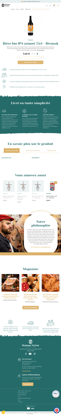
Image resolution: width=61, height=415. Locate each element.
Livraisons (20, 401)
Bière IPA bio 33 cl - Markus (37, 197)
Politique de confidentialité (24, 398)
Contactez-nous (26, 370)
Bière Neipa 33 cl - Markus (51, 197)
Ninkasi (5, 193)
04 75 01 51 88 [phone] (25, 364)
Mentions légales (22, 394)
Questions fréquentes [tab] (32, 150)
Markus (34, 193)
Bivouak (30, 40)
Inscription (28, 384)
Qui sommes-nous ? (23, 392)
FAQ (19, 400)
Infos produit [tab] (51, 150)
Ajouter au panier (30, 62)
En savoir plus (40, 50)
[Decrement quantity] (19, 57)
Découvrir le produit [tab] (12, 150)
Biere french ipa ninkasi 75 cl (8, 197)
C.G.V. (19, 396)
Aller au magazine (30, 307)
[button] (3, 412)
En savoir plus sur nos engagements (41, 246)
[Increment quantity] (41, 57)
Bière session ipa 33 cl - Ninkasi (22, 197)
